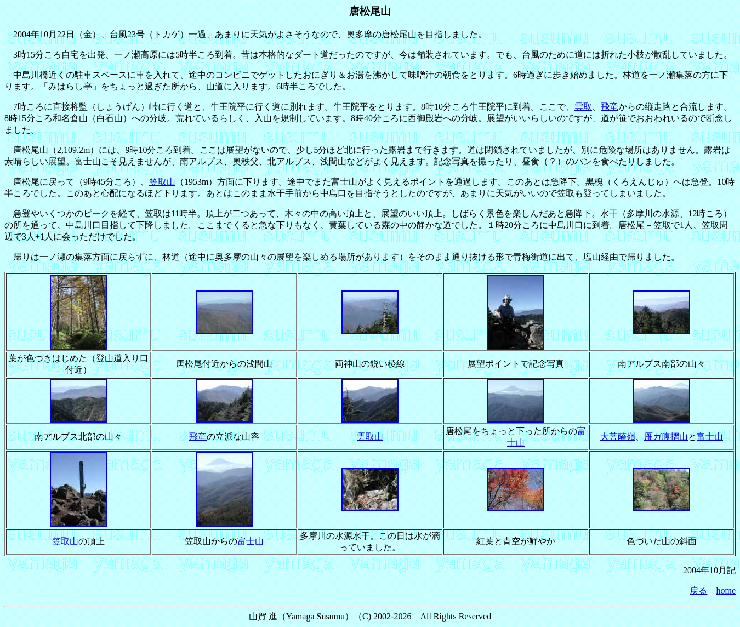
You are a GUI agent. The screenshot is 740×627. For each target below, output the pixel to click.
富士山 (710, 436)
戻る (698, 590)
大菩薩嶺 (617, 436)
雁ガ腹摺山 (666, 436)
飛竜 (609, 106)
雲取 (583, 106)
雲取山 (370, 436)
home (726, 590)
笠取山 (162, 181)
